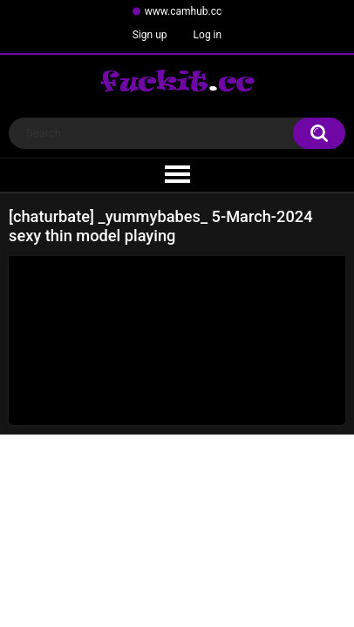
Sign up (150, 35)
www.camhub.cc (183, 11)
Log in (208, 35)
